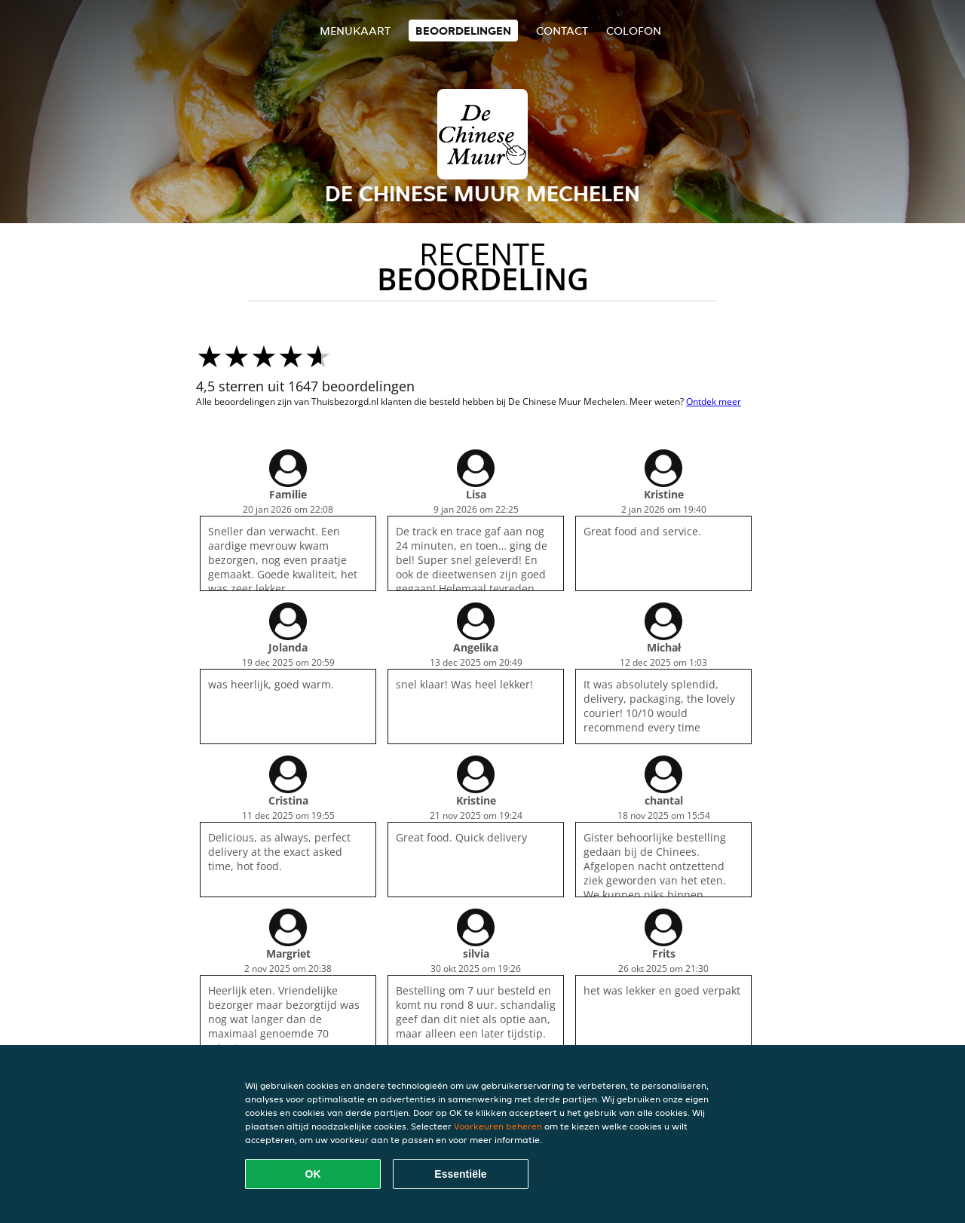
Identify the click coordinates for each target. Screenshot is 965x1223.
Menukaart (355, 30)
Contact (562, 30)
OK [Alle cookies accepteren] (313, 1174)
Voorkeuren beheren (498, 1126)
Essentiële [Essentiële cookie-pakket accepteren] (460, 1174)
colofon (633, 30)
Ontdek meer (713, 401)
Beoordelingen (463, 30)
